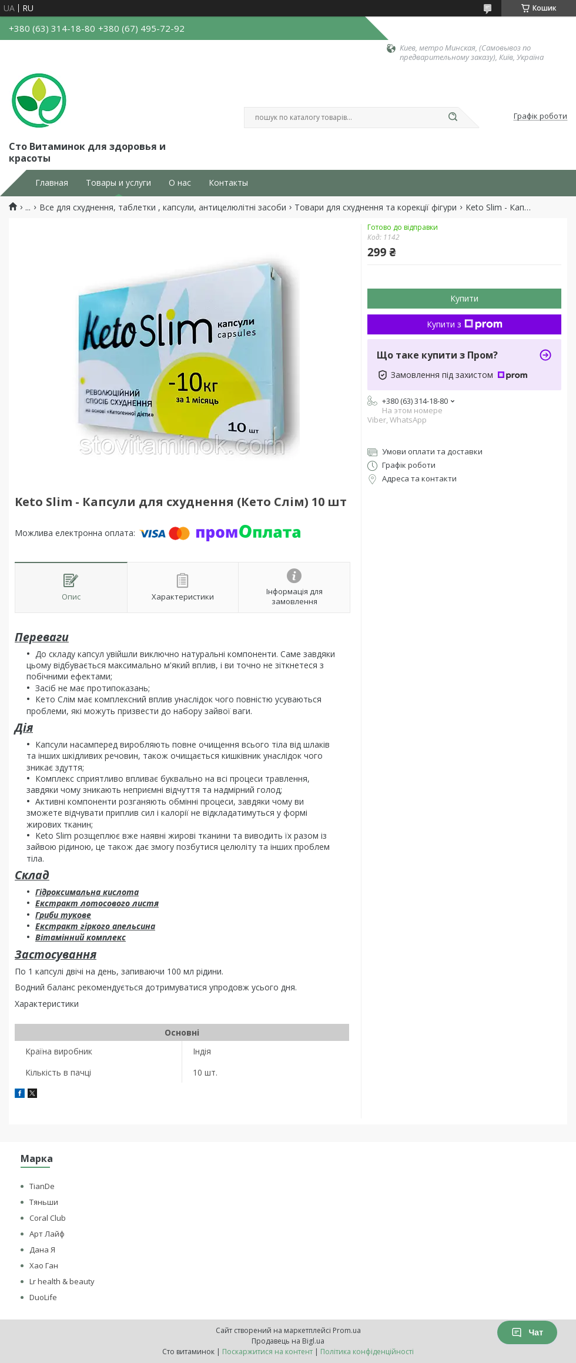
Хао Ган (43, 1265)
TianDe (42, 1186)
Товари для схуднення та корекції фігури (375, 207)
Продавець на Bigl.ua (288, 1341)
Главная (51, 183)
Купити (464, 298)
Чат (527, 1332)
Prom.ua (347, 1330)
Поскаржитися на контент (267, 1352)
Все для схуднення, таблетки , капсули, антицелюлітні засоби (162, 207)
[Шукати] (452, 117)
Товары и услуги (118, 183)
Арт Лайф (47, 1233)
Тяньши (43, 1202)
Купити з (465, 324)
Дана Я (42, 1249)
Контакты (228, 183)
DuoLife (43, 1297)
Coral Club (47, 1218)
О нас (180, 183)
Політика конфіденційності (367, 1352)
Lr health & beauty (62, 1281)
